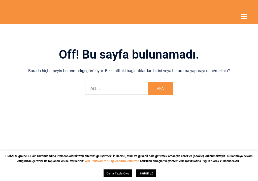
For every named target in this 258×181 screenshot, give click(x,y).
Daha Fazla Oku (118, 173)
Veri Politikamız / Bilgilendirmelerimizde (112, 161)
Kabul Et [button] (146, 173)
